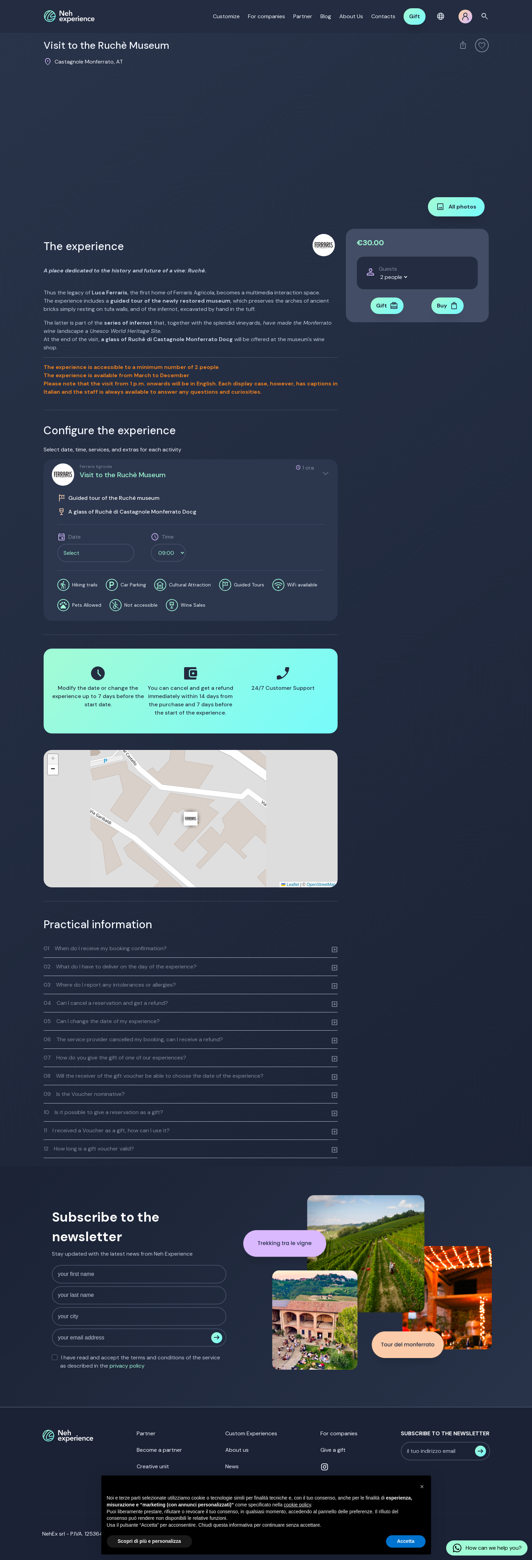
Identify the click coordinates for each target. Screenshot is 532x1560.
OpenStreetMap (321, 884)
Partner (302, 16)
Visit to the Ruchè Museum (123, 474)
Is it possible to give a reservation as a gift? (103, 1112)
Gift (414, 16)
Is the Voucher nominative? (84, 1094)
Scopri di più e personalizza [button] (149, 1541)
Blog (325, 16)
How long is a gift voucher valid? (89, 1148)
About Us (351, 16)
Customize (226, 16)
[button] (442, 16)
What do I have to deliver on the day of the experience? (120, 966)
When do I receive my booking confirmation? (105, 948)
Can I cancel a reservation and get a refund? (106, 1003)
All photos (456, 207)
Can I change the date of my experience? (102, 1021)
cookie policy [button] (297, 1504)
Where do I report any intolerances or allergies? (110, 984)
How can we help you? (487, 1548)
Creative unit (153, 1466)
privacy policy (127, 1365)
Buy (447, 306)
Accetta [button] (406, 1541)
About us (237, 1450)
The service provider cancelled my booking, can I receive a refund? (133, 1039)
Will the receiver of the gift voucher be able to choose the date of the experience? (153, 1075)
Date (74, 536)
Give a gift (333, 1450)
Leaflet (290, 884)
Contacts (383, 16)
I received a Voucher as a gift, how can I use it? (107, 1130)
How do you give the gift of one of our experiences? (115, 1057)
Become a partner (159, 1450)
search (484, 16)
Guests (388, 268)
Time (168, 536)
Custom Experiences (251, 1433)
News (232, 1466)
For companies (266, 16)
